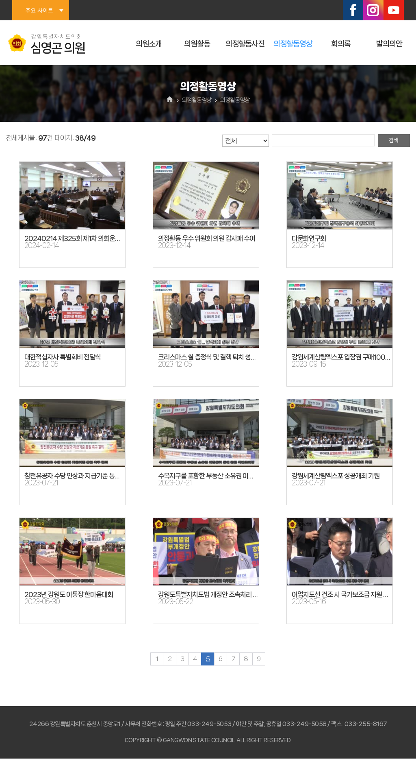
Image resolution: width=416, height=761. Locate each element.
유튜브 (394, 10)
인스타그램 (373, 10)
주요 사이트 (39, 10)
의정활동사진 (244, 44)
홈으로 (170, 100)
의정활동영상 (292, 44)
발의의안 (389, 44)
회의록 (341, 44)
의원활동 (197, 44)
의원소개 (149, 44)
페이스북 (353, 10)
